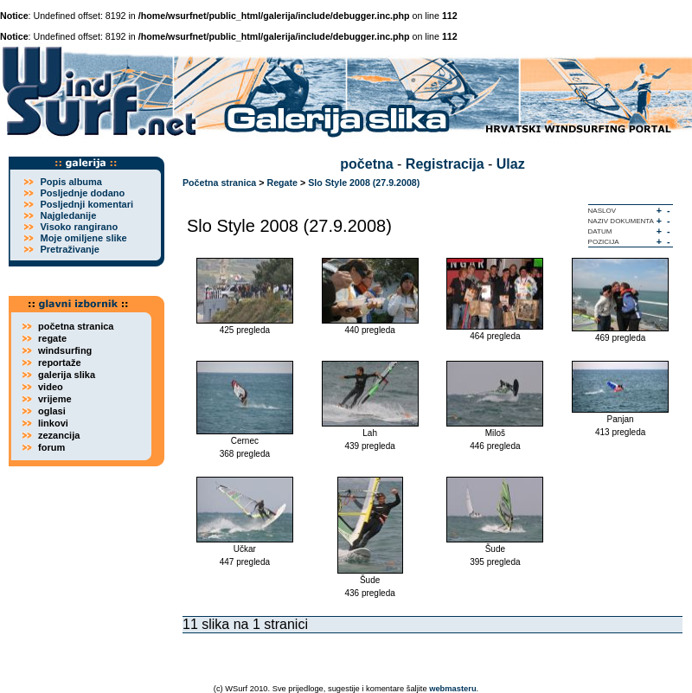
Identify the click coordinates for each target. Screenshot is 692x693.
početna (366, 164)
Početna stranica (219, 182)
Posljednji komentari (86, 204)
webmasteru (452, 688)
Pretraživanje (69, 249)
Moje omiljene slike (83, 238)
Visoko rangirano (79, 226)
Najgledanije (68, 215)
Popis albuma (71, 181)
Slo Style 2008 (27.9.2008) (364, 182)
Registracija (445, 164)
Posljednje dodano (82, 193)
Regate (282, 182)
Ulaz (511, 164)
